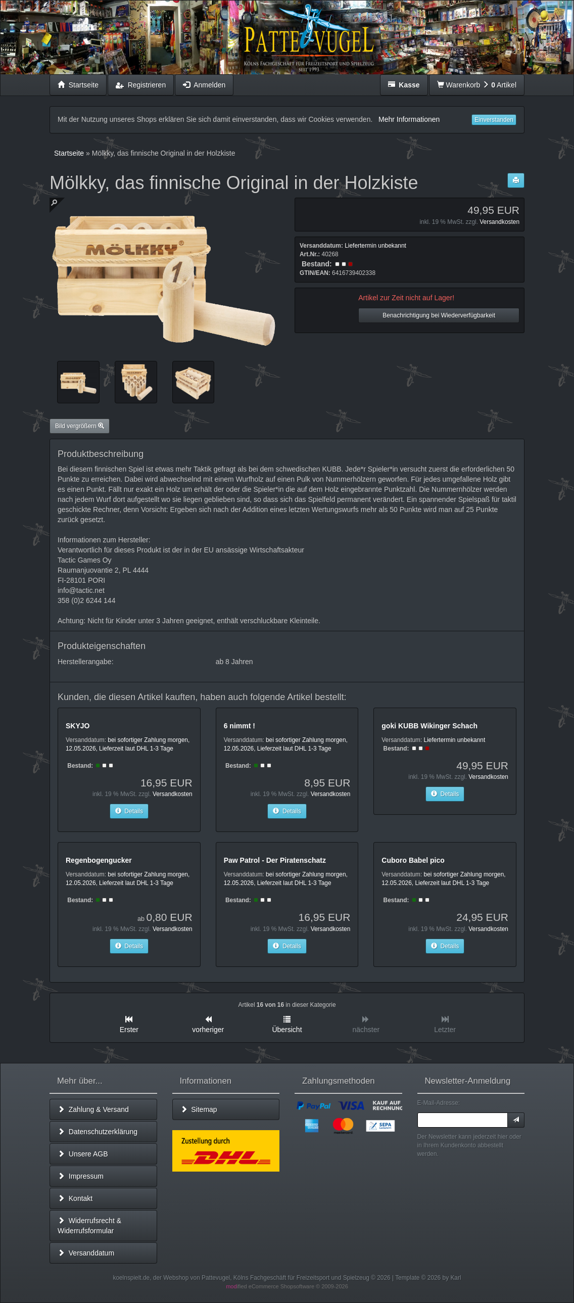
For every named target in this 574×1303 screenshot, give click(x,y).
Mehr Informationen (409, 119)
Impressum (81, 1176)
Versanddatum (86, 1253)
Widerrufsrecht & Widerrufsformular (89, 1226)
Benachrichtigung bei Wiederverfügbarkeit (438, 315)
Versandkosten (499, 221)
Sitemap (198, 1109)
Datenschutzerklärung (97, 1132)
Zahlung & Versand (93, 1109)
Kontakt (75, 1198)
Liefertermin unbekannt (375, 245)
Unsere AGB (83, 1154)
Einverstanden (493, 119)
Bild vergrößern (79, 426)
